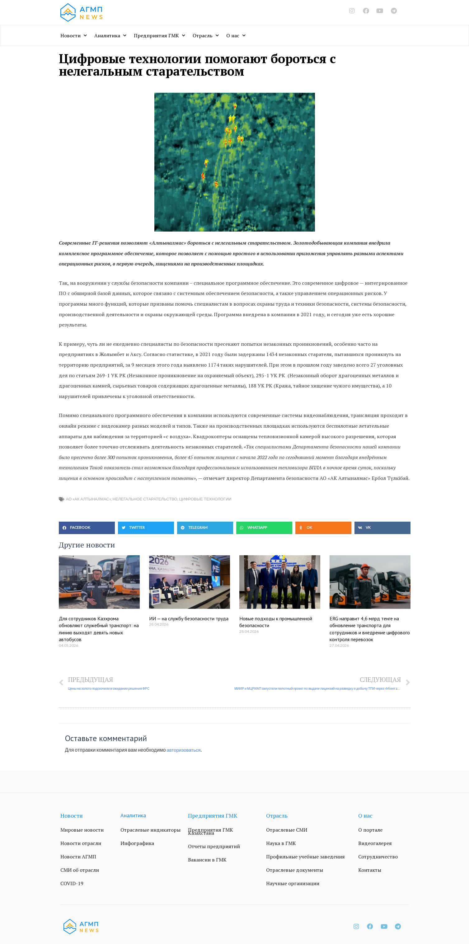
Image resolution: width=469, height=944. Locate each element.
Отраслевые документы (294, 870)
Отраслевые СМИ (286, 830)
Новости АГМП (78, 856)
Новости (73, 35)
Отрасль (206, 35)
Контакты (369, 870)
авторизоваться (185, 750)
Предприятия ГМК (159, 35)
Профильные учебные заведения (305, 856)
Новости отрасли (80, 843)
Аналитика (110, 35)
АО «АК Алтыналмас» (88, 498)
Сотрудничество (378, 856)
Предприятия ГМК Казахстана (210, 832)
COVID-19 (71, 883)
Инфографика (137, 843)
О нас (236, 35)
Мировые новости (82, 830)
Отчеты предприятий (214, 846)
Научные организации (292, 883)
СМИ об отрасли (79, 870)
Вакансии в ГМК (207, 860)
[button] (87, 528)
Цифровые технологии (205, 498)
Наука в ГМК (281, 843)
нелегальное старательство (145, 498)
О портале (370, 830)
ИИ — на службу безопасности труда (188, 618)
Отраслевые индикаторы (150, 830)
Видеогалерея (375, 843)
